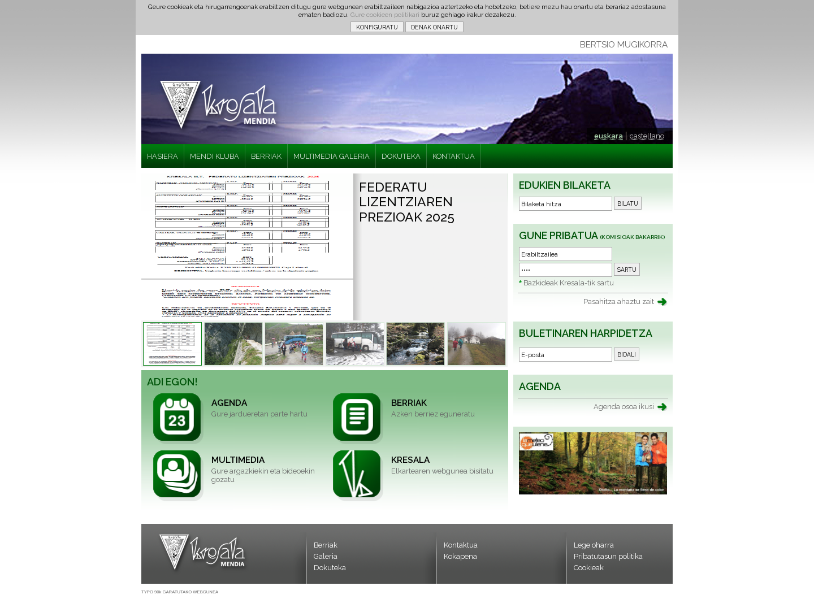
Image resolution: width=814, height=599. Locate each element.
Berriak (325, 545)
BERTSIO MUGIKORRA (624, 45)
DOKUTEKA (401, 156)
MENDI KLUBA (214, 156)
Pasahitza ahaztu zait (618, 301)
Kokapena (460, 556)
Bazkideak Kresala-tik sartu (568, 283)
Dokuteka (330, 567)
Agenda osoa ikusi (624, 406)
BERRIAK (266, 156)
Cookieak (589, 567)
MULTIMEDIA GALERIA (331, 156)
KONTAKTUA (453, 156)
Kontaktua (461, 545)
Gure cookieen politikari (384, 15)
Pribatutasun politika (608, 556)
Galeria (325, 556)
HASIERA (162, 156)
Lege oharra (594, 545)
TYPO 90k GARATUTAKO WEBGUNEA (179, 591)
